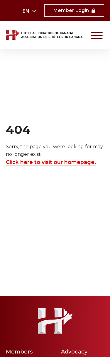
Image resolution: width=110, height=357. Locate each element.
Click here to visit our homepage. (51, 162)
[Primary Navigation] (96, 35)
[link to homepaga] (45, 35)
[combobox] (29, 11)
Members (19, 352)
